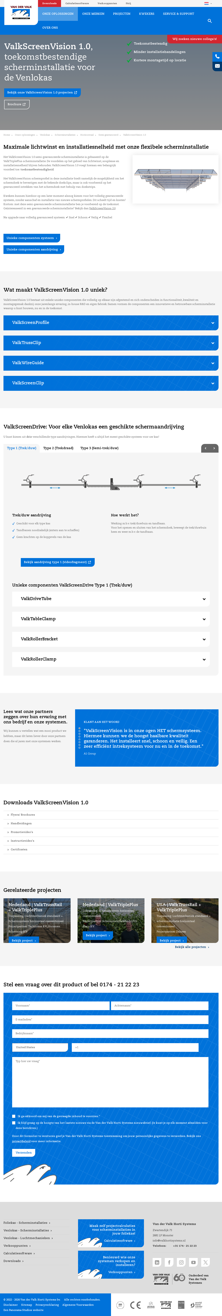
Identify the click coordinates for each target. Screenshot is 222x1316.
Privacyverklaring (47, 1305)
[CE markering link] (135, 1305)
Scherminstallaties (65, 135)
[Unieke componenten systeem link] (31, 238)
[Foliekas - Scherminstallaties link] (36, 1223)
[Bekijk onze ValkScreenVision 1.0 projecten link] (42, 92)
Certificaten (19, 849)
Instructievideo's (22, 841)
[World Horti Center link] (196, 1305)
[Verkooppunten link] (36, 1246)
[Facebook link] (169, 1262)
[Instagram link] (181, 1262)
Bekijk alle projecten (190, 947)
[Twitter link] (205, 1262)
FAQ (128, 3)
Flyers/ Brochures (23, 815)
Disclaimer (10, 1305)
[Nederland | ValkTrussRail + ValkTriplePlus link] (37, 920)
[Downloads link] (36, 1261)
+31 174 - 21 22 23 (185, 1246)
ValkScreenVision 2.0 (102, 208)
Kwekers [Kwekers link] (146, 14)
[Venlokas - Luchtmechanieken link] (36, 1238)
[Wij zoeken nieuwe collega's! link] (194, 39)
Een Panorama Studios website (23, 1310)
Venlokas (45, 135)
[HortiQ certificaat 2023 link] (181, 1305)
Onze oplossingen (25, 135)
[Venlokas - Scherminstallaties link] (36, 1231)
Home (6, 135)
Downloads (49, 3)
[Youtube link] (193, 1262)
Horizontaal (87, 135)
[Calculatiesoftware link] (36, 1253)
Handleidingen (21, 823)
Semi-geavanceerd (108, 135)
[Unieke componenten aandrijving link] (33, 249)
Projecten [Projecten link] (121, 14)
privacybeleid (21, 1141)
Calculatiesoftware (77, 3)
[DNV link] (120, 1305)
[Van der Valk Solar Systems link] (166, 1305)
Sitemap (26, 1305)
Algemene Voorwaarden (78, 1305)
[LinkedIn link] (157, 1262)
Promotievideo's (22, 832)
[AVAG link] (150, 1305)
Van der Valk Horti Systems (21, 12)
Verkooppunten (107, 3)
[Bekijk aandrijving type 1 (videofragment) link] (58, 562)
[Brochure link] (17, 104)
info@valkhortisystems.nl (169, 1240)
